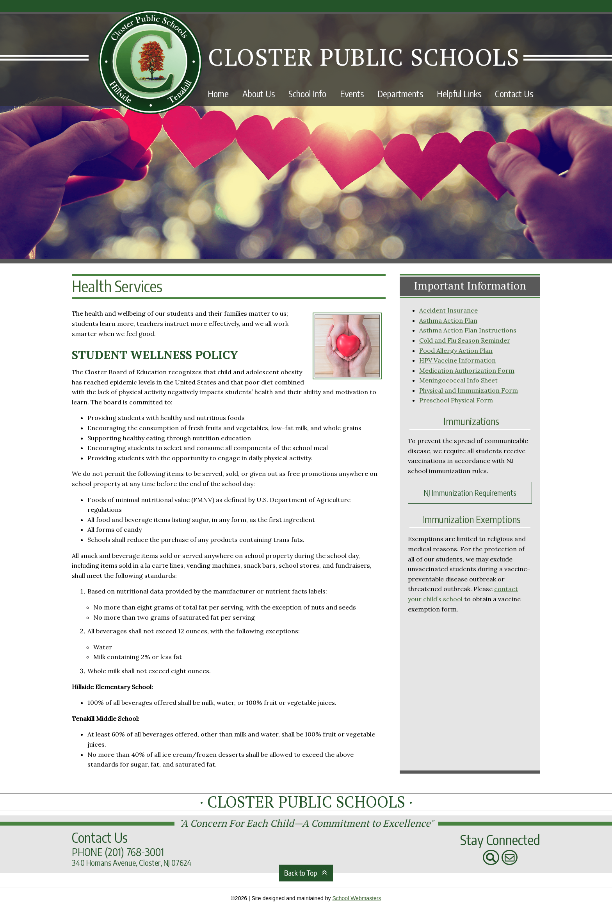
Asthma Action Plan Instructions (467, 330)
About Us (258, 93)
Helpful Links (459, 93)
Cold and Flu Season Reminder (464, 340)
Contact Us (514, 93)
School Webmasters (356, 898)
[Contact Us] (509, 857)
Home (218, 93)
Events (352, 93)
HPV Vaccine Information (457, 360)
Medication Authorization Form (466, 370)
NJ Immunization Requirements (470, 492)
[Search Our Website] (491, 857)
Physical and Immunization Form (468, 390)
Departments (400, 93)
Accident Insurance (448, 310)
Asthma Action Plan (448, 320)
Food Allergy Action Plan (456, 350)
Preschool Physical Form (456, 400)
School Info (307, 93)
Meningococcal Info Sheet (458, 380)
